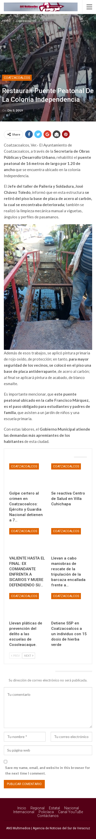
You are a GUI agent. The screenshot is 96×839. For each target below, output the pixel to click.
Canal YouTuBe (70, 812)
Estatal (54, 808)
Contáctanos (48, 816)
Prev (15, 655)
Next (28, 655)
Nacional (71, 808)
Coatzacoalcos (17, 78)
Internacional (23, 812)
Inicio (21, 808)
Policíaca (46, 812)
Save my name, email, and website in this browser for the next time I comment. (47, 770)
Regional (37, 808)
